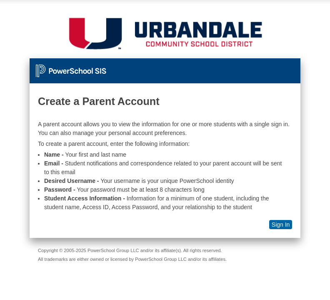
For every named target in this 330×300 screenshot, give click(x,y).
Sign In (281, 224)
